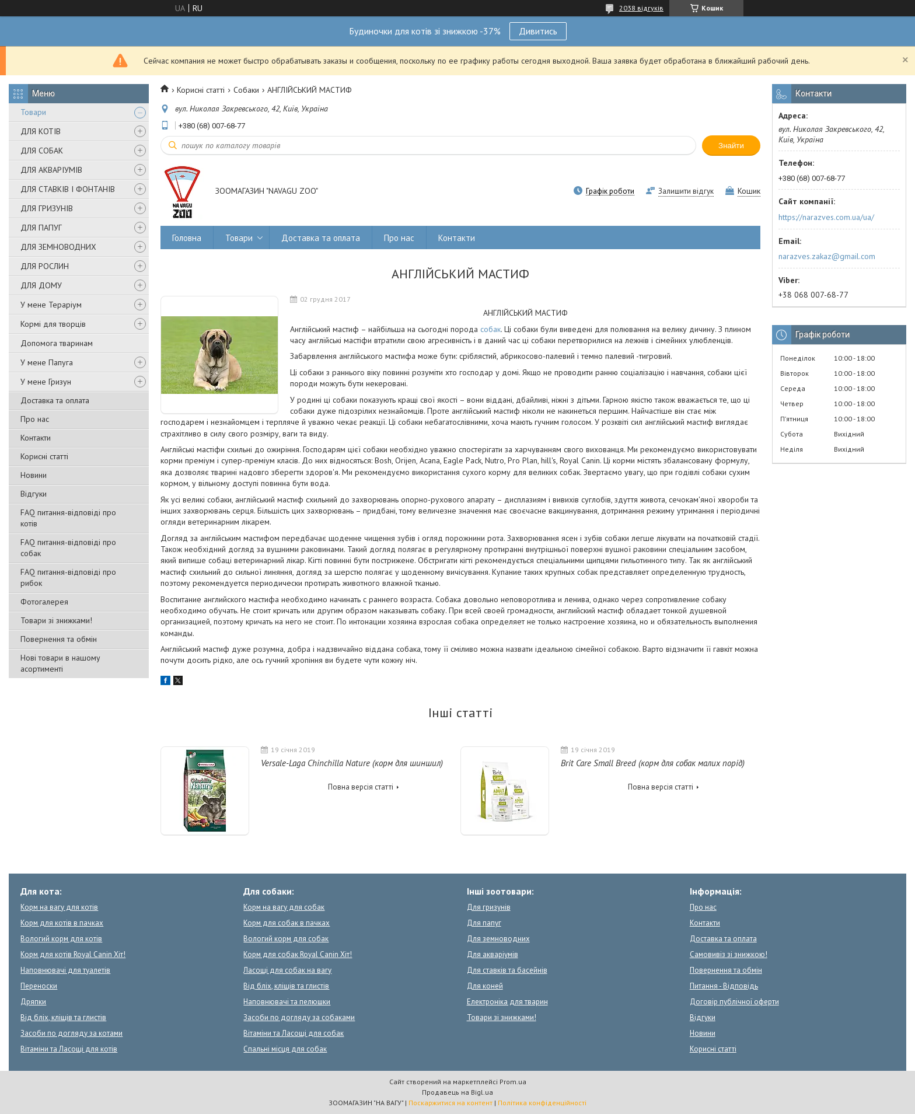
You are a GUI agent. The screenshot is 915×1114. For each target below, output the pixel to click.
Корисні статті (44, 456)
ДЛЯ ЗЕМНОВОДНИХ (58, 247)
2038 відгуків (641, 8)
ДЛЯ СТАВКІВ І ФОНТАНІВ (67, 189)
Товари (33, 112)
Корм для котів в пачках (61, 923)
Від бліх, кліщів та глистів (63, 1017)
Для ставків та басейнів (507, 970)
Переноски (38, 986)
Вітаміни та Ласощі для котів (68, 1049)
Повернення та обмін (58, 639)
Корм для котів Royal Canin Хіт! (72, 954)
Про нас (34, 419)
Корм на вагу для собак (283, 907)
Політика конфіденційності (542, 1102)
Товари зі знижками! (56, 620)
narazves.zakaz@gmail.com (826, 256)
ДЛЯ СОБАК (41, 150)
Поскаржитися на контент (450, 1102)
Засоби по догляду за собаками (299, 1017)
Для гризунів (489, 907)
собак (490, 329)
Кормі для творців (53, 324)
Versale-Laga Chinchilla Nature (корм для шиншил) (352, 763)
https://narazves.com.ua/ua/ (826, 217)
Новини (33, 475)
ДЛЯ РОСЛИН (44, 266)
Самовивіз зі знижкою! (728, 954)
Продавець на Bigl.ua (457, 1092)
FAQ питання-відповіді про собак (68, 547)
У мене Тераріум (51, 304)
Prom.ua (513, 1081)
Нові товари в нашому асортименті (60, 663)
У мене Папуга (46, 362)
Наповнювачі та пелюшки (286, 1002)
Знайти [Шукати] (731, 145)
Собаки (246, 90)
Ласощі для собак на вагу (287, 970)
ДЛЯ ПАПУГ (41, 227)
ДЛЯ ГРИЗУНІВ (46, 208)
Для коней (485, 986)
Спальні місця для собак (285, 1049)
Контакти (35, 437)
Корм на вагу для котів (59, 907)
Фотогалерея (44, 601)
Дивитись (538, 31)
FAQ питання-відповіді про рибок (68, 577)
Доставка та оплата (54, 400)
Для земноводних (498, 939)
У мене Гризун (45, 381)
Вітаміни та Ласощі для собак (293, 1033)
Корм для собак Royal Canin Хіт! (297, 954)
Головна (186, 237)
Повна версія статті (360, 787)
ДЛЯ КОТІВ (40, 131)
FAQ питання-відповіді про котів (68, 518)
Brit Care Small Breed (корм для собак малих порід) (653, 763)
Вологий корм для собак (286, 939)
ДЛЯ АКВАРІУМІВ (51, 170)
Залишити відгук (686, 191)
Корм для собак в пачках (286, 923)
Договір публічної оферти (734, 1002)
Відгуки (33, 493)
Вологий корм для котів (61, 939)
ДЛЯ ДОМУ (41, 285)
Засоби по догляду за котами (71, 1033)
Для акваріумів (492, 954)
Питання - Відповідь (724, 986)
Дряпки (33, 1002)
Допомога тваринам (56, 343)
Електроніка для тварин (507, 1002)
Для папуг (484, 923)
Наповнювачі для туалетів (65, 970)
